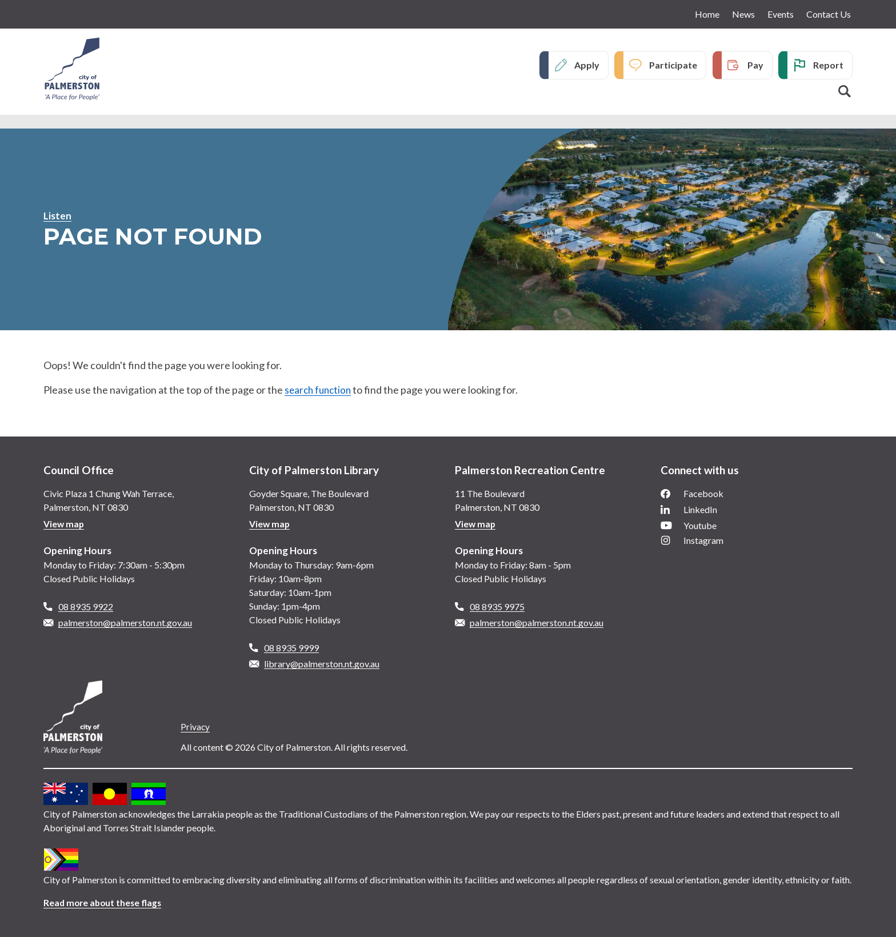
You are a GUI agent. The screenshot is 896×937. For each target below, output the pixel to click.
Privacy (195, 726)
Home (707, 14)
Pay (755, 65)
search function (320, 389)
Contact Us (828, 14)
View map (64, 523)
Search (845, 92)
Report (828, 65)
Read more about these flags (104, 902)
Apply (586, 65)
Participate (673, 65)
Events (780, 14)
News (743, 14)
